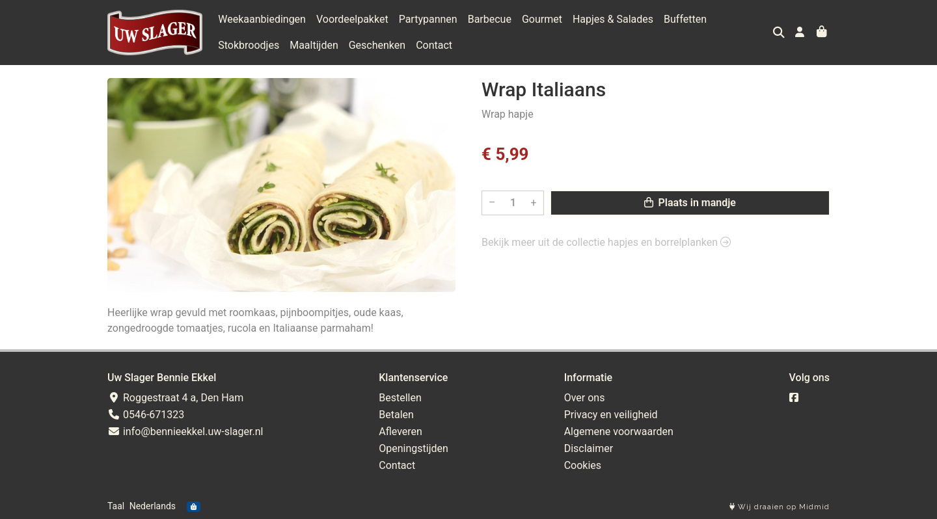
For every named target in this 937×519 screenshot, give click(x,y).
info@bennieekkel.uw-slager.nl (185, 431)
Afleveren (400, 431)
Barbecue (489, 19)
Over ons (584, 398)
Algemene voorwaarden (618, 431)
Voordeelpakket (352, 19)
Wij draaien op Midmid (779, 507)
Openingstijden (413, 448)
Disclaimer (588, 448)
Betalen (396, 414)
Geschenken (377, 45)
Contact (434, 45)
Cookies (582, 465)
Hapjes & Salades (613, 19)
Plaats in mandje (690, 202)
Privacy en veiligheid (611, 414)
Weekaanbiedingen (262, 19)
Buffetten (685, 19)
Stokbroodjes (248, 45)
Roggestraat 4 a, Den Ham (175, 398)
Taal (115, 506)
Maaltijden (314, 45)
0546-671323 (145, 414)
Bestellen (400, 398)
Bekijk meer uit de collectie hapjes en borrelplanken (606, 242)
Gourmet (542, 19)
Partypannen (428, 19)
